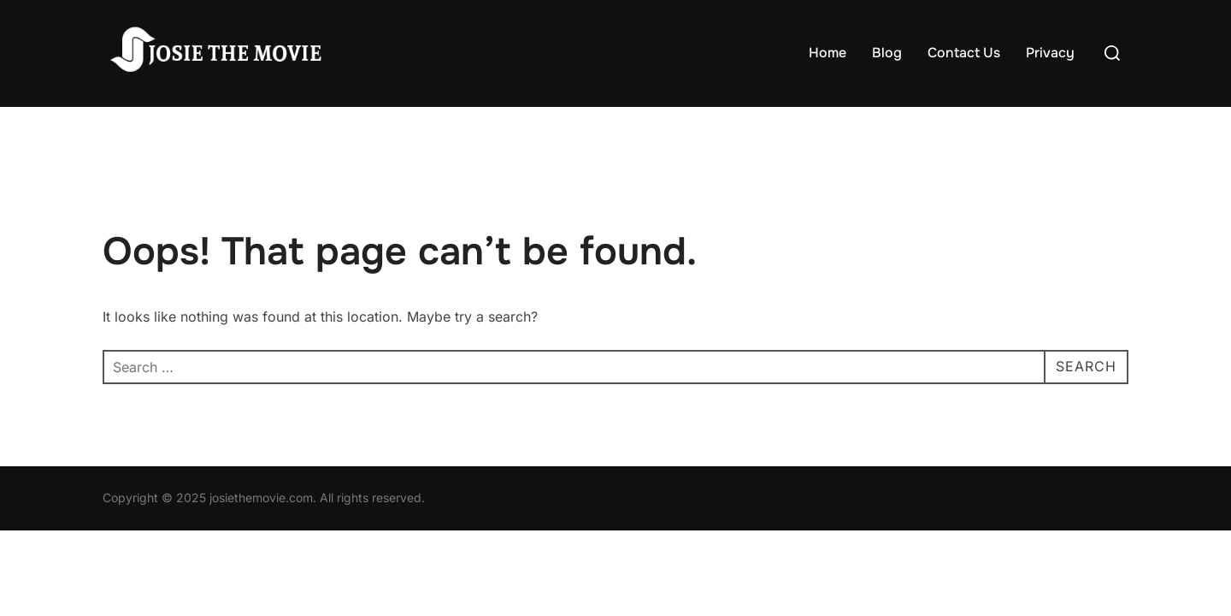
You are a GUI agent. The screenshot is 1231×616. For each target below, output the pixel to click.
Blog (887, 53)
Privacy (1050, 53)
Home (827, 53)
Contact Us (964, 53)
